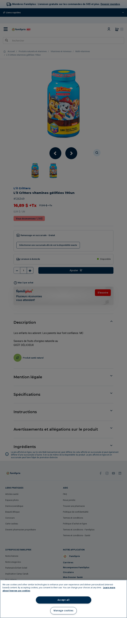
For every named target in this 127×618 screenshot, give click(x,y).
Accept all (64, 599)
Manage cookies (63, 610)
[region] (63, 599)
